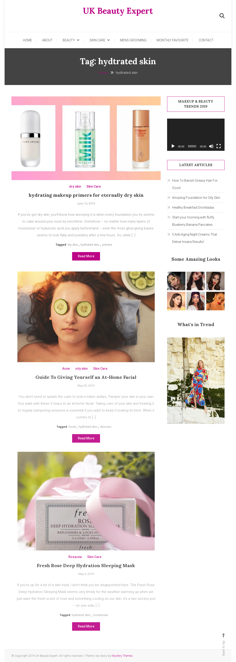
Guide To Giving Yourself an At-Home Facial (85, 387)
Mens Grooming (133, 40)
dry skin (75, 188)
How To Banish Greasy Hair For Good (195, 184)
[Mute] (211, 146)
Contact (206, 40)
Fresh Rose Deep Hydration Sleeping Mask (86, 576)
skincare (105, 437)
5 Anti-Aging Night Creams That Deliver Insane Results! (194, 238)
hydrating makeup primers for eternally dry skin (86, 197)
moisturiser (100, 625)
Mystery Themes (122, 655)
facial (72, 437)
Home (27, 40)
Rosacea (75, 567)
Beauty (69, 40)
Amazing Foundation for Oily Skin (196, 197)
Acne (66, 379)
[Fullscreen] (218, 146)
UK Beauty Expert (118, 10)
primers (107, 246)
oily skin (81, 379)
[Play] (173, 146)
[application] (196, 135)
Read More (86, 258)
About (47, 40)
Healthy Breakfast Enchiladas (193, 207)
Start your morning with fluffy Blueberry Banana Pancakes (193, 220)
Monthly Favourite (173, 40)
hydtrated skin (90, 246)
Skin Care (97, 40)
